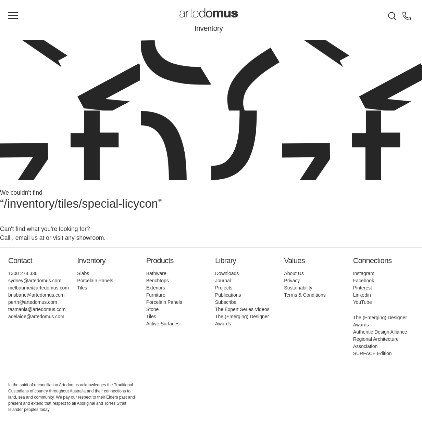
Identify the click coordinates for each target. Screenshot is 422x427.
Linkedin (362, 295)
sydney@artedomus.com (34, 280)
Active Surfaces (162, 323)
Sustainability (298, 287)
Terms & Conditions (304, 295)
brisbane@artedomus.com (36, 295)
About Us (294, 273)
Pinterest (362, 287)
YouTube (362, 302)
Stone (152, 309)
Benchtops (157, 280)
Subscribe (225, 302)
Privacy (292, 280)
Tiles (82, 287)
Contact (20, 260)
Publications (228, 295)
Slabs (83, 273)
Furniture (155, 295)
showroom (90, 237)
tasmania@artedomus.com (37, 309)
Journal (223, 280)
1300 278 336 (23, 273)
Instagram (363, 273)
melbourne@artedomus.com (38, 287)
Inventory (209, 28)
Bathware (156, 273)
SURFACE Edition (372, 353)
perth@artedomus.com (32, 302)
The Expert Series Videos (242, 309)
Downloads (227, 273)
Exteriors (155, 287)
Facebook (363, 280)
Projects (224, 287)
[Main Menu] (13, 16)
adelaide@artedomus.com (36, 316)
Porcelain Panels (95, 280)
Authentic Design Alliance (380, 332)
